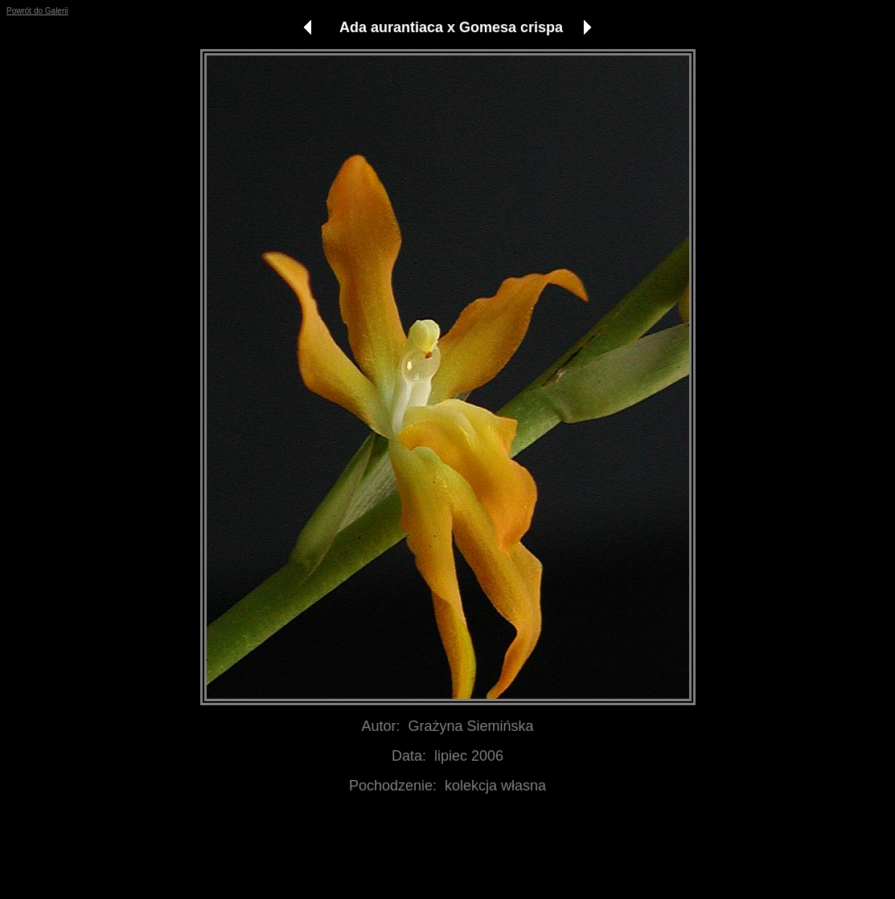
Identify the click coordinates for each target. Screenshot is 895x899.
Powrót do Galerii (37, 10)
